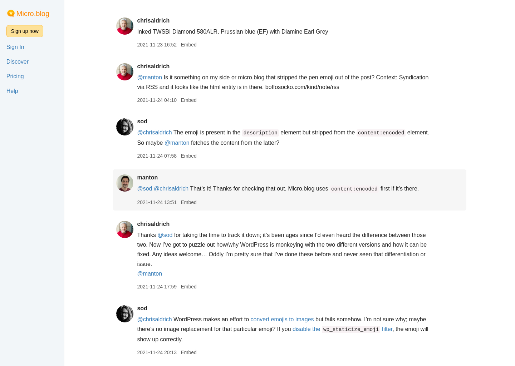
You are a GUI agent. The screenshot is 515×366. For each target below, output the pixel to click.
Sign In (15, 47)
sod (142, 121)
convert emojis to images (282, 319)
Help (12, 91)
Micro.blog (32, 14)
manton (147, 177)
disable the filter (342, 329)
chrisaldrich (153, 21)
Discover (17, 62)
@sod (144, 189)
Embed (188, 45)
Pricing (15, 76)
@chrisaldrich (154, 132)
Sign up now (25, 31)
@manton (149, 77)
